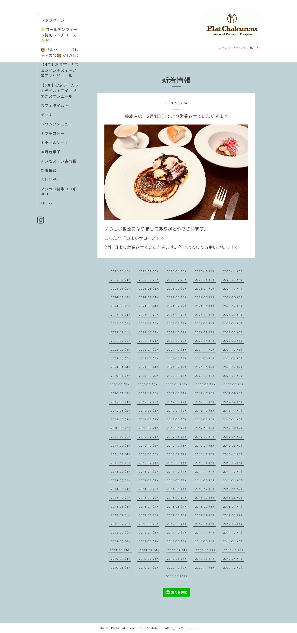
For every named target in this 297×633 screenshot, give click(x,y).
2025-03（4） (149, 289)
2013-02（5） (205, 506)
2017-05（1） (205, 437)
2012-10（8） (177, 515)
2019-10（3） (205, 393)
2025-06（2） (205, 280)
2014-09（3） (121, 480)
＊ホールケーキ (54, 142)
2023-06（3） (121, 323)
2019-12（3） (149, 393)
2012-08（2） (233, 515)
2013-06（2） (233, 498)
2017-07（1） (149, 437)
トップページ (53, 20)
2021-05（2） (233, 358)
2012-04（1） (205, 524)
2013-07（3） (205, 498)
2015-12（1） (205, 454)
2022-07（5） (121, 341)
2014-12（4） (177, 471)
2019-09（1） (233, 393)
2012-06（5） (149, 524)
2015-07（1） (149, 463)
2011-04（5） (233, 541)
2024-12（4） (233, 289)
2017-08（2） (121, 437)
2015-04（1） (205, 463)
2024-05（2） (121, 306)
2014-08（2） (149, 480)
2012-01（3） (149, 532)
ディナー (49, 114)
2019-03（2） (121, 410)
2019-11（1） (177, 393)
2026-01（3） (177, 271)
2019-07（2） (149, 402)
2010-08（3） (149, 559)
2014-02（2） (149, 489)
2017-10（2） (205, 428)
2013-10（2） (121, 498)
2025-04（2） (121, 289)
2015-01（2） (149, 471)
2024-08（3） (177, 297)
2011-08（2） (149, 541)
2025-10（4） (121, 280)
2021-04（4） (121, 367)
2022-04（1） (205, 341)
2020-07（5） (233, 376)
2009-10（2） (233, 567)
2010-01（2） (149, 567)
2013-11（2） (233, 489)
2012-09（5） (205, 515)
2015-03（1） (233, 463)
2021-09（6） (121, 358)
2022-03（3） (233, 341)
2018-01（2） (177, 428)
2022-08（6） (233, 332)
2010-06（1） (177, 559)
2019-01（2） (177, 410)
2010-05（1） (205, 559)
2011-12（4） (177, 532)
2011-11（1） (205, 532)
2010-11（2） (206, 550)
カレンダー (51, 179)
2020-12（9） (233, 367)
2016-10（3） (177, 446)
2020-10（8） (149, 376)
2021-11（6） (205, 350)
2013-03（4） (177, 506)
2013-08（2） (177, 498)
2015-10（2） (121, 463)
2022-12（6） (121, 332)
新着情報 (49, 170)
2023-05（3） (149, 323)
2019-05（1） (205, 402)
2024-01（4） (205, 306)
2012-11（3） (149, 515)
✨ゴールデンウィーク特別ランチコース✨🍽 (59, 35)
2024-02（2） (177, 306)
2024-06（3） (233, 297)
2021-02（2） (177, 367)
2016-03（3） (149, 454)
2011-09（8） (121, 541)
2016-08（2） (233, 446)
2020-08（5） (205, 376)
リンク (47, 203)
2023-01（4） (233, 323)
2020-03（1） (206, 384)
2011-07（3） (177, 541)
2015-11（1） (233, 454)
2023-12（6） (233, 306)
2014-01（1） (177, 489)
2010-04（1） (233, 559)
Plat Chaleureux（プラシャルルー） (137, 628)
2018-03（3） (121, 428)
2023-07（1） (233, 315)
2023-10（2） (149, 315)
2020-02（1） (234, 384)
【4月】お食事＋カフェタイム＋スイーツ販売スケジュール (60, 70)
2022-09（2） (205, 332)
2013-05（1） (121, 506)
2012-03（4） (233, 524)
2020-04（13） (177, 384)
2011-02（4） (150, 550)
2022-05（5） (177, 341)
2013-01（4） (233, 506)
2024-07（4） (205, 297)
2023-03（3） (177, 323)
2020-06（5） (120, 384)
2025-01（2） (205, 289)
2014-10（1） (233, 471)
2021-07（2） (177, 358)
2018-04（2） (233, 419)
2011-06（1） (205, 541)
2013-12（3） (205, 489)
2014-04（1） (233, 480)
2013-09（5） (149, 498)
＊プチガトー (53, 133)
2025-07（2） (177, 280)
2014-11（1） (205, 471)
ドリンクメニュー (56, 124)
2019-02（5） (149, 410)
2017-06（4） (177, 437)
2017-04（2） (233, 437)
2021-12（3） (177, 350)
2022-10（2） (177, 332)
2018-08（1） (149, 419)
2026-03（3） (121, 271)
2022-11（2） (149, 332)
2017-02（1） (121, 446)
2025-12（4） (205, 271)
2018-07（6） (177, 419)
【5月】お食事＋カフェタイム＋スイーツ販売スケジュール (60, 91)
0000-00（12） (177, 576)
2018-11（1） (233, 410)
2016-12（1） (149, 446)
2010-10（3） (234, 550)
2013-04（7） (149, 506)
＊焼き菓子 (51, 151)
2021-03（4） (149, 367)
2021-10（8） (233, 350)
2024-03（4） (149, 306)
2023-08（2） (205, 315)
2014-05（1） (205, 480)
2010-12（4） (178, 550)
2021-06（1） (205, 358)
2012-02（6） (121, 532)
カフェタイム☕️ (55, 105)
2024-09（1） (149, 297)
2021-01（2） (205, 367)
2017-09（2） (233, 428)
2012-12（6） (121, 515)
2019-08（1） (121, 402)
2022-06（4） (149, 341)
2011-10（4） (233, 532)
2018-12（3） (205, 410)
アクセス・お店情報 (58, 161)
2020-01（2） (121, 393)
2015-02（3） (121, 471)
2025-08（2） (149, 280)
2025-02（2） (177, 289)
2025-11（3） (233, 271)
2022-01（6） (149, 350)
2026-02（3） (149, 271)
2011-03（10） (121, 550)
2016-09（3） (205, 446)
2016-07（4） (121, 454)
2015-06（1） (177, 463)
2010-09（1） (121, 559)
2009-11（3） (205, 567)
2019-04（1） (233, 402)
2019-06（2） (177, 402)
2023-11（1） (121, 315)
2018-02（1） (149, 428)
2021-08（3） (149, 358)
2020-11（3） (121, 376)
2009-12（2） (177, 567)
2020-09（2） (177, 376)
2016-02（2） (177, 454)
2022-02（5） (121, 350)
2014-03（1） (121, 489)
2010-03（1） (121, 567)
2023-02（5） (205, 323)
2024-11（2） (121, 297)
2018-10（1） (121, 419)
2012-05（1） (177, 524)
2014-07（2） (177, 480)
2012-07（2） (121, 524)
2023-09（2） (177, 315)
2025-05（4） (233, 280)
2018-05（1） (205, 419)
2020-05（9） (148, 384)
